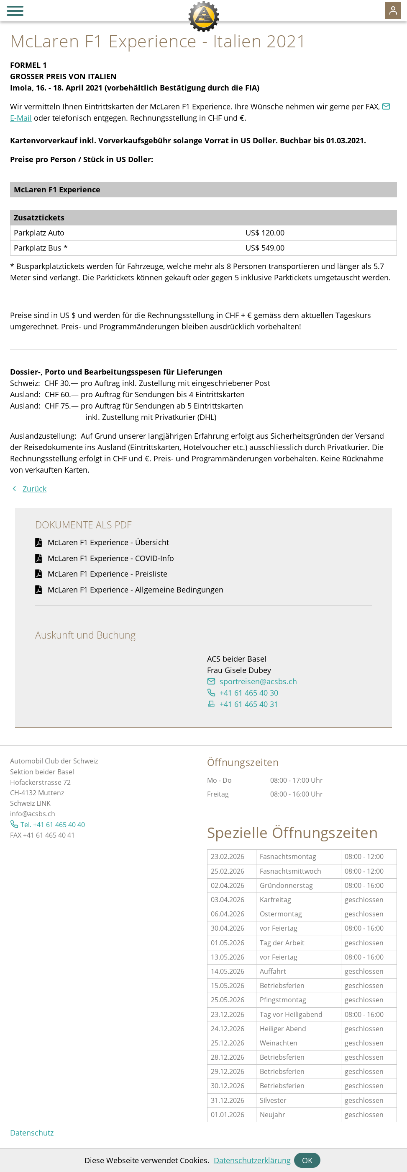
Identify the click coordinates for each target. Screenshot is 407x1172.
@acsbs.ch (38, 813)
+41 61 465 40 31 (249, 704)
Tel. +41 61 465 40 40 (52, 824)
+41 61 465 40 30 (249, 693)
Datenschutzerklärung (252, 1160)
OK (307, 1160)
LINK (43, 803)
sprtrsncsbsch (258, 681)
